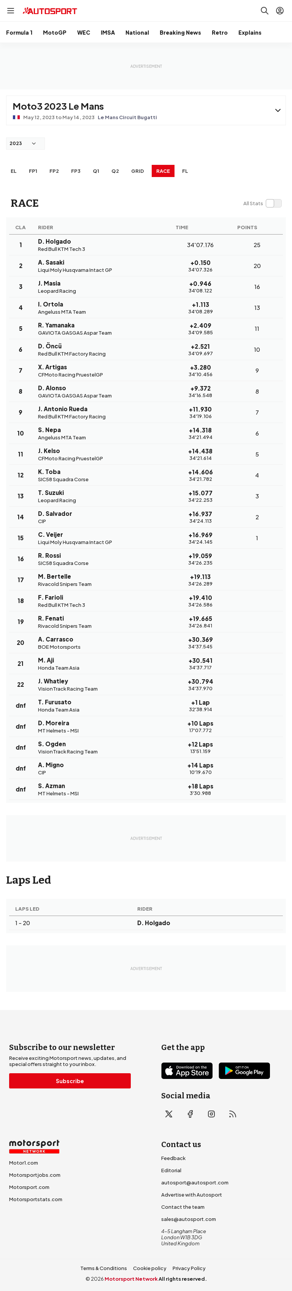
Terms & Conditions (103, 1268)
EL (14, 171)
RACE (163, 171)
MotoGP (55, 32)
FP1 (33, 171)
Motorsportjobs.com (34, 1175)
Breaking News (180, 32)
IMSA (108, 32)
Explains (250, 32)
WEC (83, 32)
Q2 (115, 171)
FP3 (76, 171)
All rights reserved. (183, 1279)
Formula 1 (19, 32)
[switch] (262, 203)
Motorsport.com (29, 1187)
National (137, 32)
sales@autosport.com (188, 1219)
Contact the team (183, 1207)
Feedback (173, 1158)
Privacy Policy (189, 1268)
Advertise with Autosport (191, 1195)
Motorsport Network (131, 1279)
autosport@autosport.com (195, 1182)
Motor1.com (23, 1163)
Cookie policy (150, 1268)
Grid (137, 171)
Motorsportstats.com (35, 1199)
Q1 (96, 171)
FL (185, 171)
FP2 (54, 171)
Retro (220, 32)
